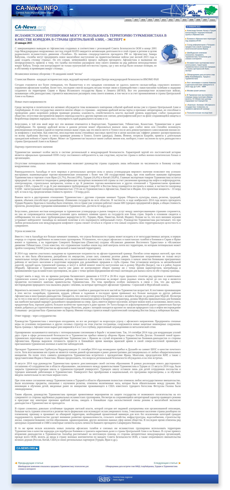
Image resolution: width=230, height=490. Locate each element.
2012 (171, 20)
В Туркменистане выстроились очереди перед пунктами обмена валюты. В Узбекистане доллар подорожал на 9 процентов (199, 98)
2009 (191, 20)
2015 (150, 20)
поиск (212, 20)
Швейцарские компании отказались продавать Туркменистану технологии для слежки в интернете (198, 56)
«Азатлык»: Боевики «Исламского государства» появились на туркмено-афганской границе (200, 107)
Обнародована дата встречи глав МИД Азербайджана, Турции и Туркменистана (200, 77)
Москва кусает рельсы (196, 91)
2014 (157, 20)
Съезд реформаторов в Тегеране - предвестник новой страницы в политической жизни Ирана (200, 47)
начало (128, 20)
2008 (198, 20)
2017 (136, 20)
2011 (178, 20)
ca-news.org (25, 448)
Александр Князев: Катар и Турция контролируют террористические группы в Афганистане (200, 32)
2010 (184, 20)
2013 (164, 20)
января (192, 27)
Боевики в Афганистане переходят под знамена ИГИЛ (200, 40)
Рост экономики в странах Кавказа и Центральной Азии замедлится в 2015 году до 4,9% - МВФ (200, 85)
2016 (143, 20)
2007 (205, 20)
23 (187, 27)
